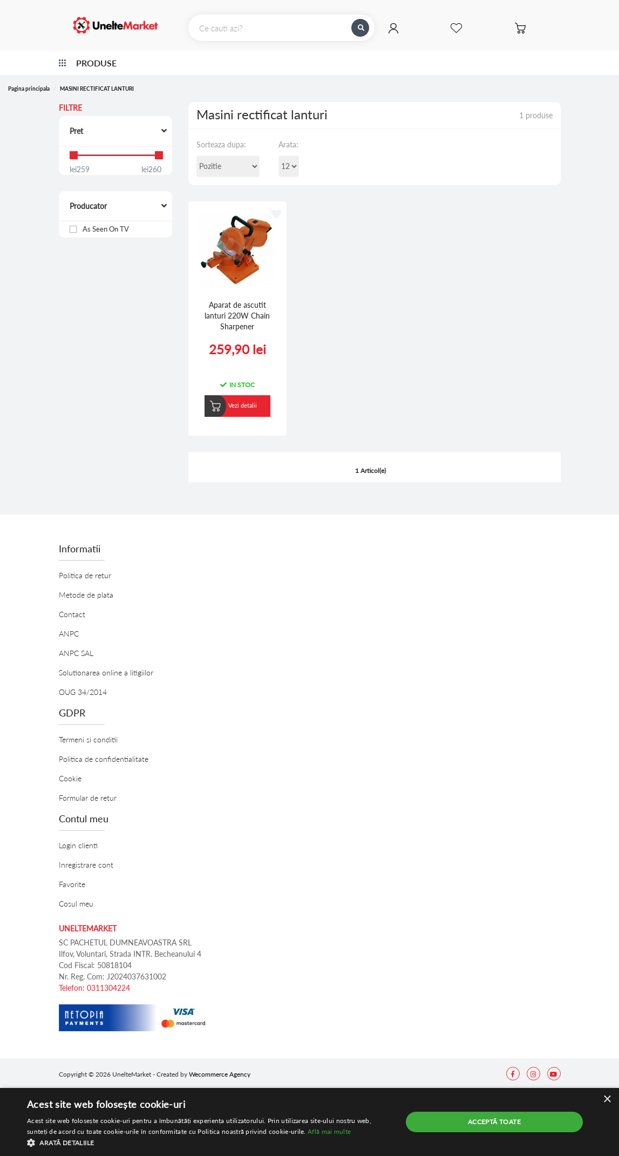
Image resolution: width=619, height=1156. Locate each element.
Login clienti (78, 836)
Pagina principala (29, 88)
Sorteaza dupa (220, 144)
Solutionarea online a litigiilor (106, 663)
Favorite (72, 875)
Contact (72, 605)
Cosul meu (76, 894)
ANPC (69, 624)
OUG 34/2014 (83, 682)
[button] (209, 1142)
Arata (287, 144)
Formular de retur (88, 788)
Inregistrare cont (86, 855)
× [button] (607, 1100)
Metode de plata (86, 585)
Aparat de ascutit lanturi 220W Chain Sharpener (231, 306)
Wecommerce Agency (219, 1065)
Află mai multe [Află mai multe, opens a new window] (329, 1131)
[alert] (309, 1122)
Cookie (70, 769)
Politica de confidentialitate (103, 749)
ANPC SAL (76, 643)
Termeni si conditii (88, 730)
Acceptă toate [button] (494, 1122)
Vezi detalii (236, 396)
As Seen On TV (107, 229)
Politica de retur (85, 566)
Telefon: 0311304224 (94, 978)
